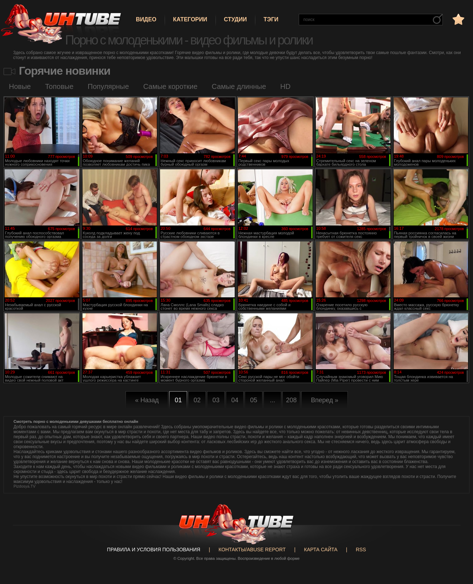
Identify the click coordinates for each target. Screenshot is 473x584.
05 (253, 400)
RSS (361, 549)
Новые (20, 86)
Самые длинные (239, 86)
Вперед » (324, 400)
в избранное (457, 19)
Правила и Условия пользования (153, 549)
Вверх (457, 550)
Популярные (108, 86)
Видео (146, 19)
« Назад (147, 400)
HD (285, 86)
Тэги (271, 19)
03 (215, 400)
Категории (190, 19)
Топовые (59, 86)
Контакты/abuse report (252, 549)
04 (234, 400)
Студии (235, 19)
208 (291, 400)
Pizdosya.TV (25, 486)
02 (197, 400)
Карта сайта (321, 549)
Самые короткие (170, 86)
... (272, 400)
